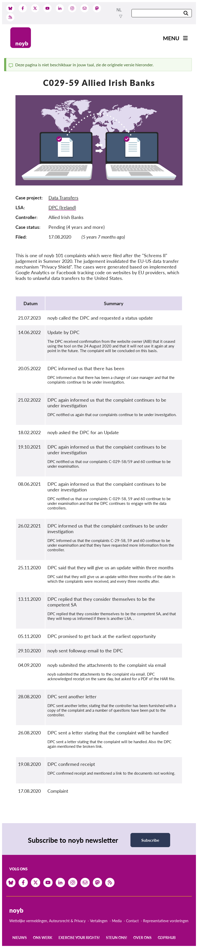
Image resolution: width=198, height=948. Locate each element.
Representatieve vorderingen (165, 921)
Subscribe (150, 840)
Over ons (142, 937)
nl (119, 10)
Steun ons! (116, 937)
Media (117, 921)
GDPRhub (167, 937)
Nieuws (19, 937)
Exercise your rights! (79, 937)
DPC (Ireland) (62, 207)
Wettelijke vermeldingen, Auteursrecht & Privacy (47, 921)
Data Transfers (63, 197)
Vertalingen (99, 921)
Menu (171, 38)
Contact (132, 921)
